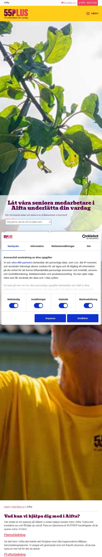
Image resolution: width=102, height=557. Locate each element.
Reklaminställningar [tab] (62, 246)
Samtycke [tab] (13, 246)
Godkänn (82, 318)
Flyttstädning (15, 554)
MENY (94, 13)
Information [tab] (37, 246)
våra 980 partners (22, 262)
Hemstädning (14, 534)
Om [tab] (89, 246)
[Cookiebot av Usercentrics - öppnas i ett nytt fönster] (84, 237)
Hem (7, 507)
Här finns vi (18, 507)
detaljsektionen (28, 289)
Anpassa (50, 318)
